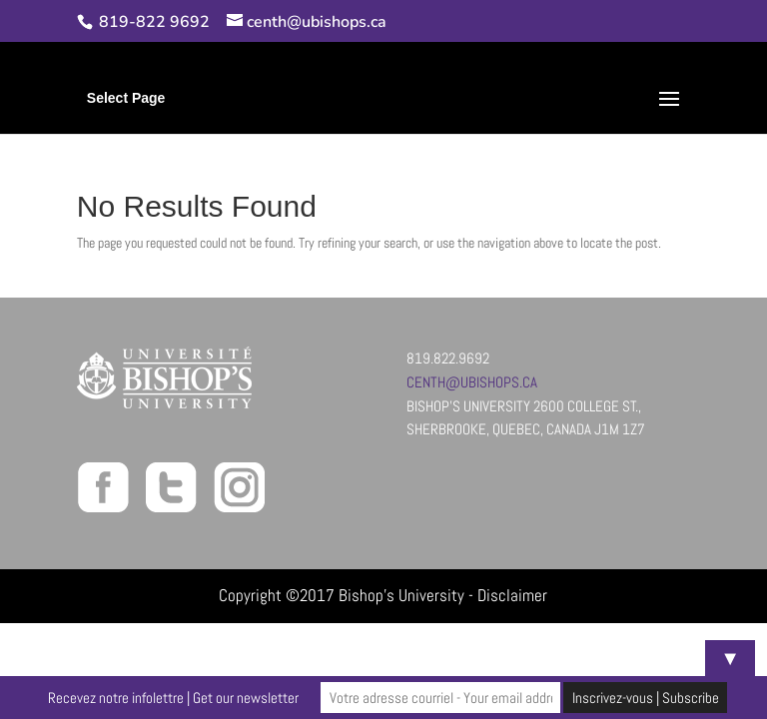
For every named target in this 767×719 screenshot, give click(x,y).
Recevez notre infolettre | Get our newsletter (173, 697)
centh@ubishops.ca (471, 381)
